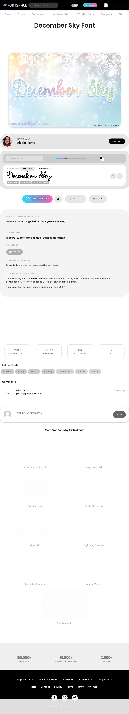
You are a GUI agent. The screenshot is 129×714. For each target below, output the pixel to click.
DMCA (80, 686)
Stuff (121, 14)
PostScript (45, 169)
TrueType (27, 169)
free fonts (24, 661)
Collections (38, 14)
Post (119, 414)
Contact (117, 141)
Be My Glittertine (94, 506)
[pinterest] (75, 698)
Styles (21, 14)
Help (33, 686)
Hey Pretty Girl (94, 467)
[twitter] (65, 698)
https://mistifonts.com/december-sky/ (43, 221)
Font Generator (60, 14)
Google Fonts (104, 679)
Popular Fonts (25, 679)
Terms (69, 686)
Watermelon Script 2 (35, 467)
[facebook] (54, 698)
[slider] (66, 158)
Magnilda (35, 545)
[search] (43, 5)
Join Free (119, 5)
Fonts (8, 14)
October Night (64, 623)
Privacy (58, 686)
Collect (75, 199)
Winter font (37, 278)
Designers (106, 14)
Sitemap (93, 686)
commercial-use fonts (66, 661)
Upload (90, 5)
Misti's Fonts (25, 143)
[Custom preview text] (24, 158)
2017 (17, 350)
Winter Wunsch (94, 584)
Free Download (37, 199)
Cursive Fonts (85, 679)
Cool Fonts (67, 679)
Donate (14, 252)
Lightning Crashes (94, 545)
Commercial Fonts (47, 679)
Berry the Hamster (35, 584)
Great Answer (35, 506)
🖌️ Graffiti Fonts (85, 14)
